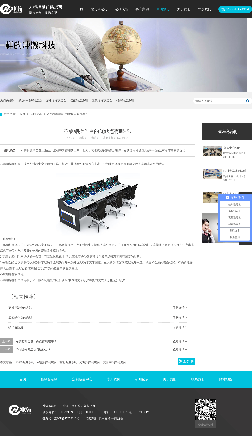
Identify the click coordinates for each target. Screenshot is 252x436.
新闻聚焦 (163, 9)
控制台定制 (99, 9)
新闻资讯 (36, 114)
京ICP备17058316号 (66, 418)
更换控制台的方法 (20, 307)
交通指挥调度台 (56, 100)
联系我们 (204, 9)
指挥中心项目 (232, 147)
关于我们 (183, 9)
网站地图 (225, 379)
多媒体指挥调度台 (30, 100)
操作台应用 (15, 327)
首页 (79, 9)
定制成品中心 (82, 379)
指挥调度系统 (125, 100)
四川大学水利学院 (235, 171)
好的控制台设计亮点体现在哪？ (36, 341)
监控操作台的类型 (20, 317)
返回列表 (186, 361)
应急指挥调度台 (102, 100)
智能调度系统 (79, 100)
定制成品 (121, 9)
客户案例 (142, 9)
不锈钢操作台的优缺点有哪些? (67, 114)
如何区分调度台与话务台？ (33, 349)
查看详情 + (180, 341)
